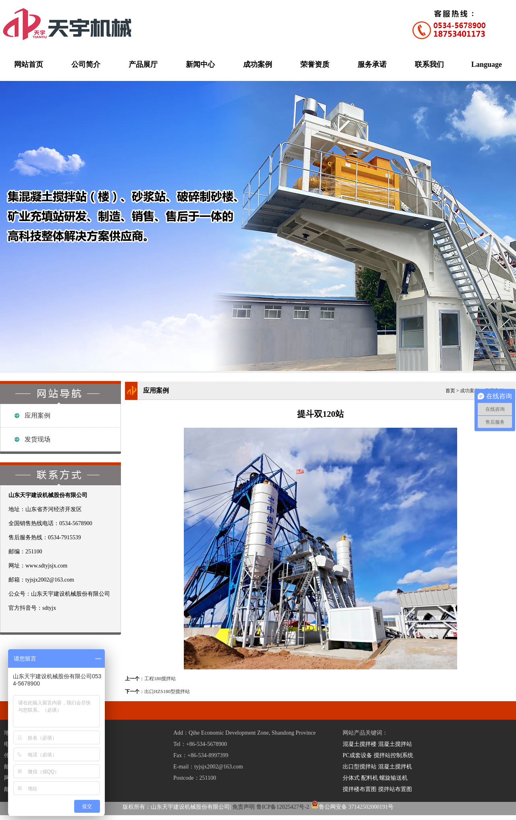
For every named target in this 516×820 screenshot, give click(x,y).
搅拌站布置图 (395, 789)
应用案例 (37, 415)
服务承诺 (372, 64)
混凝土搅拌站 (395, 744)
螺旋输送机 (393, 778)
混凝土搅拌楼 (360, 744)
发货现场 (37, 439)
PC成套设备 (357, 755)
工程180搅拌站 (160, 678)
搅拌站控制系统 (393, 755)
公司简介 (85, 64)
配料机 (369, 778)
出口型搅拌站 (360, 767)
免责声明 (243, 807)
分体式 (351, 778)
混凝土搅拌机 (395, 767)
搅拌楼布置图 (360, 789)
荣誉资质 (314, 64)
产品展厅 (143, 64)
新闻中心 (200, 64)
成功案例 (257, 64)
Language (486, 64)
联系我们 (429, 64)
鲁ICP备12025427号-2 (282, 807)
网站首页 (28, 64)
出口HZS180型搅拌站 (167, 691)
